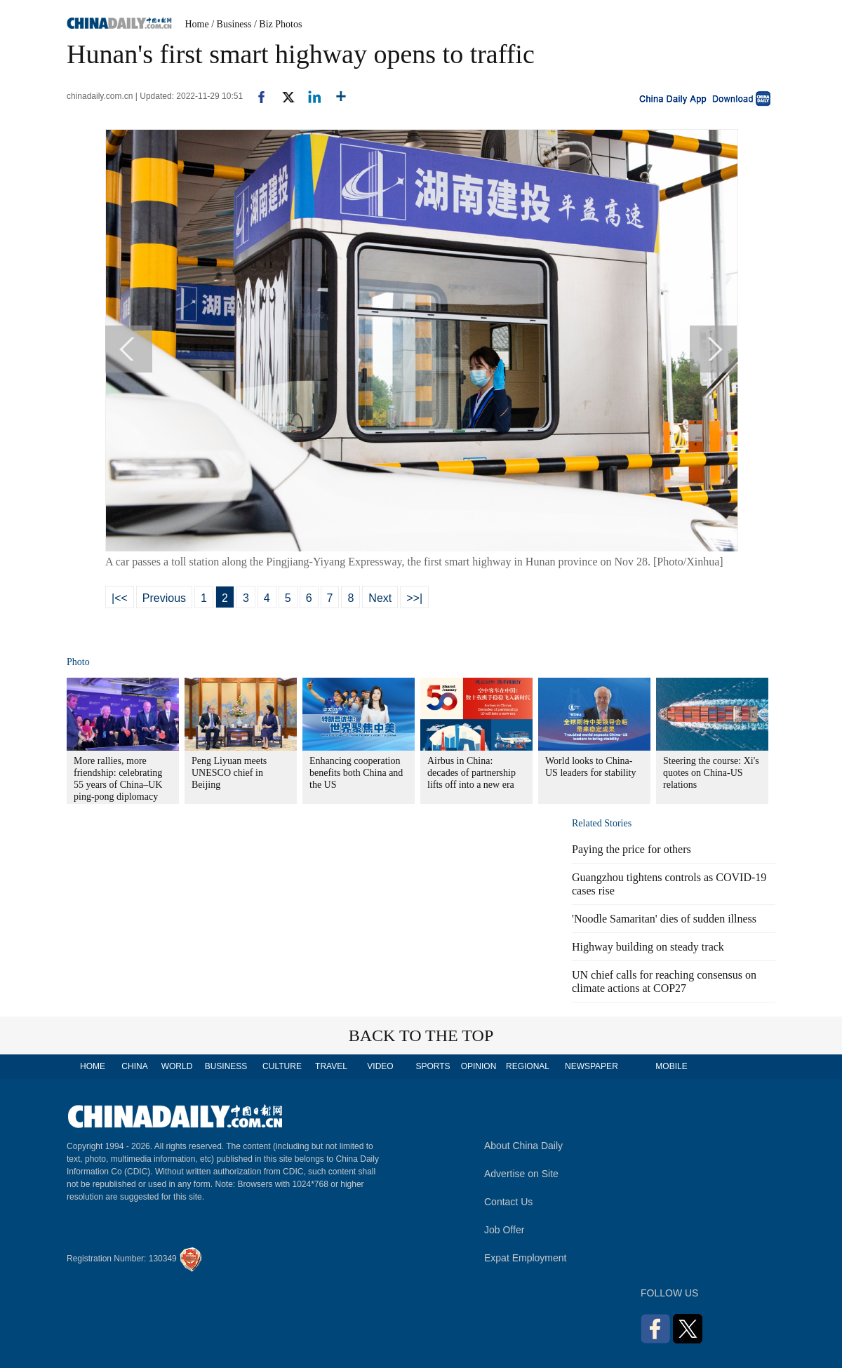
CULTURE (282, 1066)
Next (380, 598)
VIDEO (380, 1066)
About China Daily (523, 1145)
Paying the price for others (631, 849)
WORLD (177, 1066)
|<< (120, 598)
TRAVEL (331, 1066)
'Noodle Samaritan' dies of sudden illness (664, 919)
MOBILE (671, 1066)
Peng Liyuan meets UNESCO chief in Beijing (229, 773)
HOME (92, 1066)
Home (197, 24)
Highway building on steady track (648, 947)
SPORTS (432, 1066)
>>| (414, 598)
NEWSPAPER (591, 1066)
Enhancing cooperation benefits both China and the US (356, 773)
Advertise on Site (521, 1173)
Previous (164, 598)
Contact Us (508, 1201)
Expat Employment (525, 1257)
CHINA (134, 1066)
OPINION (479, 1066)
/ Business (231, 24)
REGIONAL (527, 1066)
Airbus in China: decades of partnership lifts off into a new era (471, 773)
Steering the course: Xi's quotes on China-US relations (711, 773)
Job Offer (504, 1229)
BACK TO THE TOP (421, 1035)
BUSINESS (226, 1066)
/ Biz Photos (278, 24)
